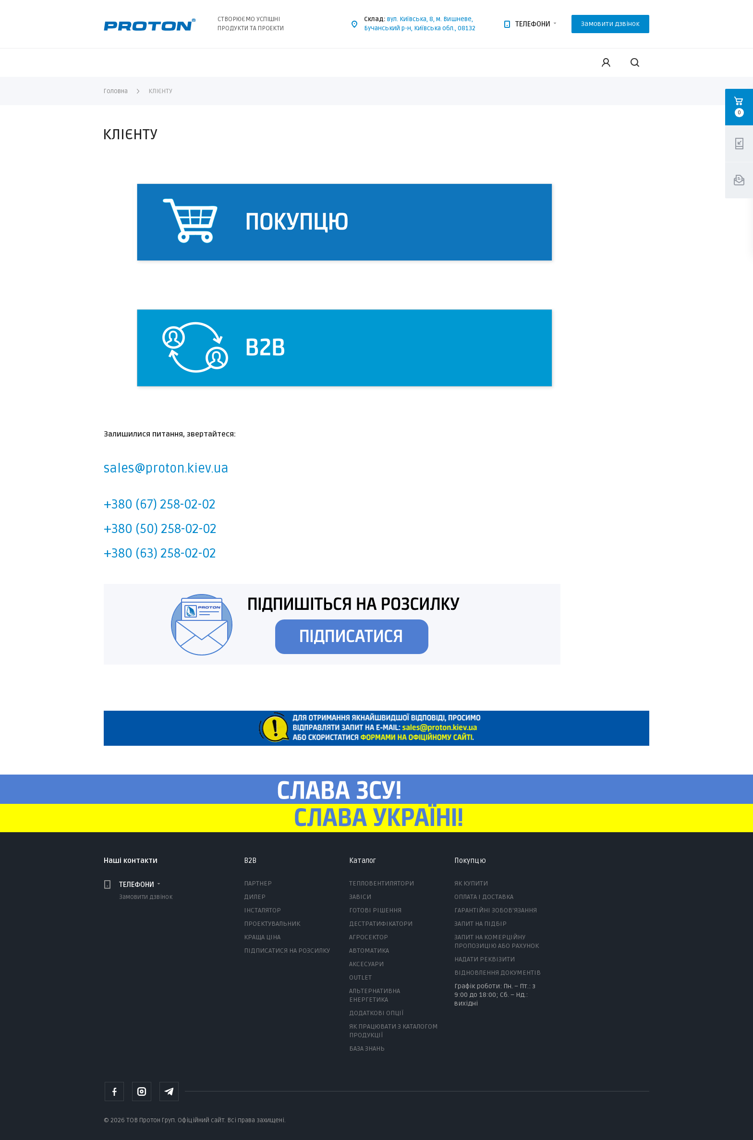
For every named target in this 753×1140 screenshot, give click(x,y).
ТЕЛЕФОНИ (532, 24)
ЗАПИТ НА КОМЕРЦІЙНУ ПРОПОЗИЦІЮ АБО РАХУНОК (496, 941)
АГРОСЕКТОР (368, 937)
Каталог (362, 860)
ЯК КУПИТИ (471, 883)
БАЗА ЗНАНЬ (367, 1048)
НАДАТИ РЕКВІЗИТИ (484, 959)
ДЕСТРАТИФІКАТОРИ (381, 924)
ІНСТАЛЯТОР (262, 910)
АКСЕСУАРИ (366, 964)
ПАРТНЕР (258, 883)
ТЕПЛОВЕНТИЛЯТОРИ (381, 883)
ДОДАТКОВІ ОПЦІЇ (376, 1013)
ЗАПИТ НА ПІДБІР (480, 924)
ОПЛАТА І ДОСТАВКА (483, 897)
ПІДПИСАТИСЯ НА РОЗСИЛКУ (287, 950)
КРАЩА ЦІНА (262, 937)
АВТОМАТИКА (369, 950)
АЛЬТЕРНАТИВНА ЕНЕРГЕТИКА (374, 995)
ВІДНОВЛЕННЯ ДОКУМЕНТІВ (497, 973)
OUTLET (360, 977)
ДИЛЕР (255, 897)
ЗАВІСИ (360, 897)
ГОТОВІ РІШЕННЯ (375, 910)
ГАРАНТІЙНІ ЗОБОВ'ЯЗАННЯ (495, 910)
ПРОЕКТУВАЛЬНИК (272, 924)
